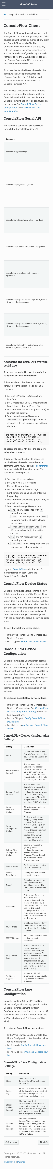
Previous (11, 1142)
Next (43, 1142)
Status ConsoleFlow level (33, 642)
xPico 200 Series (28, 4)
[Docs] (5, 14)
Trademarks (10, 1162)
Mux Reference (40, 466)
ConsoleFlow (19, 569)
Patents (21, 1162)
